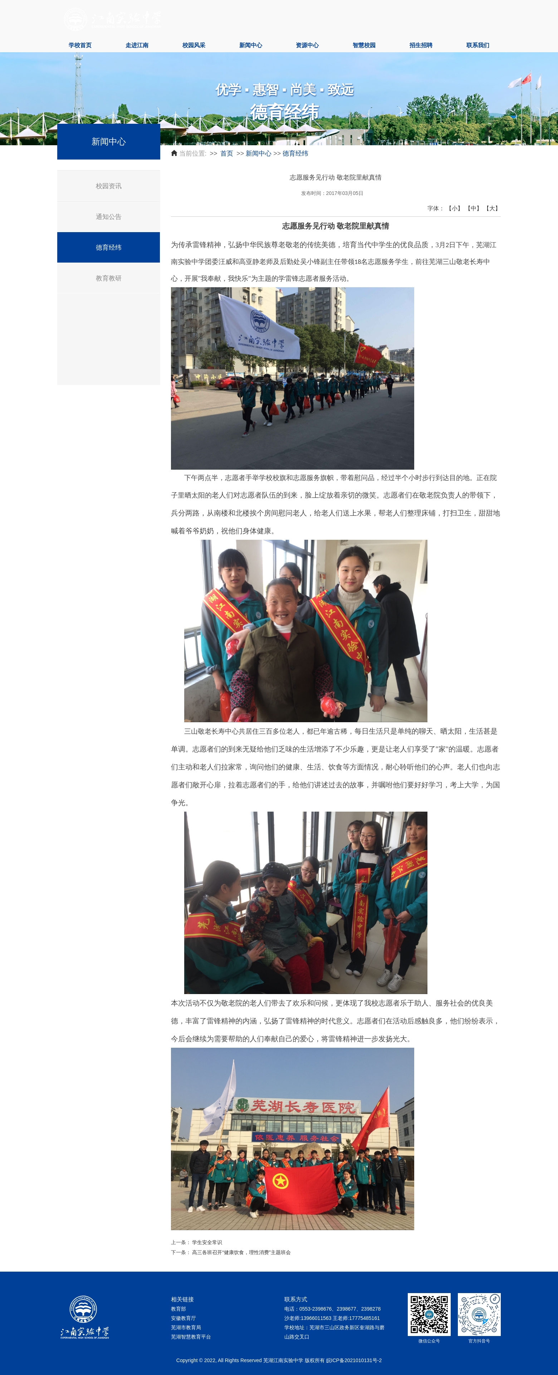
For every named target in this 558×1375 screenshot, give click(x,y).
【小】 (454, 208)
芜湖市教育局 (186, 1327)
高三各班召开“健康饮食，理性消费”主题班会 (241, 1252)
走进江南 (137, 45)
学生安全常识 (207, 1242)
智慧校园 (364, 45)
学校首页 (80, 45)
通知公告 (109, 216)
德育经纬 (109, 247)
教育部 (178, 1309)
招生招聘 (421, 45)
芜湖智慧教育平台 (191, 1337)
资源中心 (307, 45)
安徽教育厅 (183, 1318)
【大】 (492, 208)
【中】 (473, 208)
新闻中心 (250, 45)
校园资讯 (109, 186)
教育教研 (109, 278)
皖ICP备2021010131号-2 (354, 1360)
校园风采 (193, 45)
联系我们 (477, 45)
